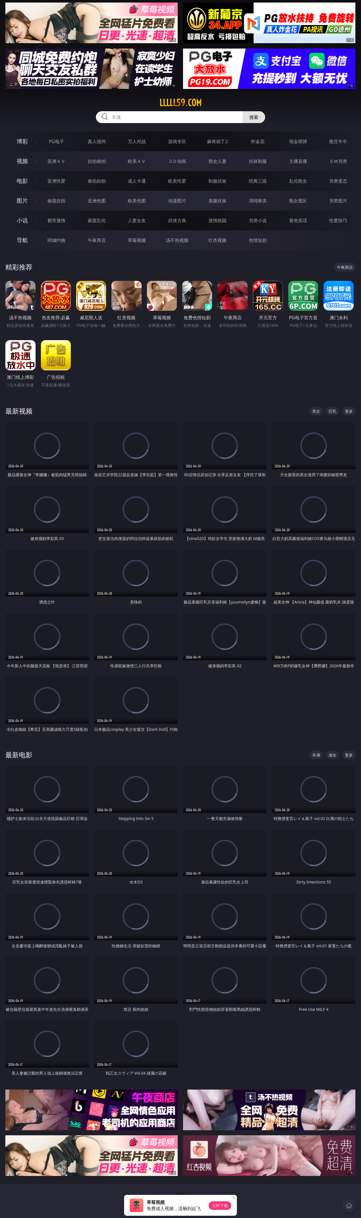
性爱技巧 (338, 220)
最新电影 (18, 754)
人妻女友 (137, 220)
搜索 (253, 117)
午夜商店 (97, 240)
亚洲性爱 (56, 181)
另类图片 (338, 201)
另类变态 (338, 181)
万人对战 (137, 141)
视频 (22, 161)
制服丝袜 (217, 181)
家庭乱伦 (97, 220)
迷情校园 (217, 220)
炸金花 (258, 141)
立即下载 (220, 1205)
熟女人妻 (217, 161)
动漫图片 (177, 201)
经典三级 (258, 181)
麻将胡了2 (217, 141)
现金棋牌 (298, 141)
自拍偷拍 (97, 161)
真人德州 (97, 141)
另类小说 (258, 220)
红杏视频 (217, 240)
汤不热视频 (177, 240)
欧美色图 (137, 201)
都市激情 (56, 220)
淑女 (332, 755)
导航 (22, 240)
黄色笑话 (298, 220)
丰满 (316, 755)
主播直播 (298, 161)
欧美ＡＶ (137, 161)
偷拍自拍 (97, 181)
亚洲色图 (97, 201)
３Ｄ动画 (177, 161)
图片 (22, 200)
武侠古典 (177, 220)
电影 (22, 181)
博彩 (22, 141)
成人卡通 (137, 181)
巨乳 (332, 411)
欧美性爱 (177, 181)
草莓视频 (137, 240)
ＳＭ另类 (338, 161)
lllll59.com (180, 102)
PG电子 (56, 141)
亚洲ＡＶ (56, 161)
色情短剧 (258, 240)
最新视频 (18, 411)
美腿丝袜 (217, 201)
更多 (349, 411)
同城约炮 (56, 240)
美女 (316, 411)
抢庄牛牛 (338, 141)
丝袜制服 (258, 161)
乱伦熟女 (298, 181)
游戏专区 (177, 141)
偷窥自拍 (56, 201)
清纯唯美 (258, 201)
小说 (22, 220)
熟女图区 (298, 201)
